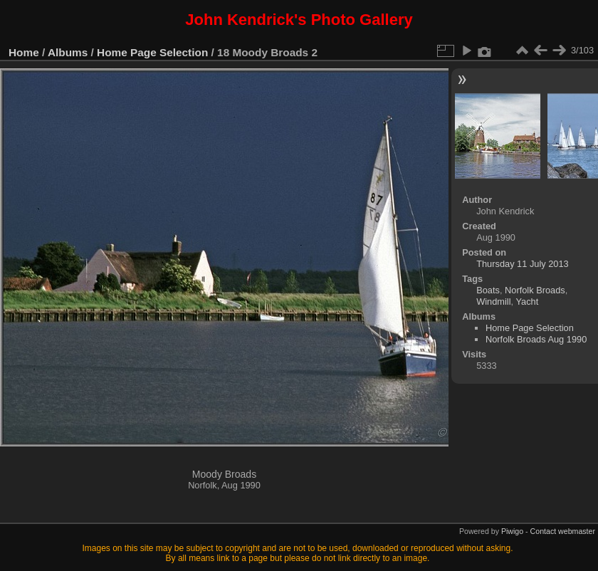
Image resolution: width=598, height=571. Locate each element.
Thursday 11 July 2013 (522, 263)
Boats (488, 290)
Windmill (493, 301)
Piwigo (512, 531)
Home (24, 52)
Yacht (526, 301)
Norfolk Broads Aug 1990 (536, 339)
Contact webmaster (562, 531)
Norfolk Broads (535, 290)
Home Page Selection (152, 52)
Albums (68, 52)
